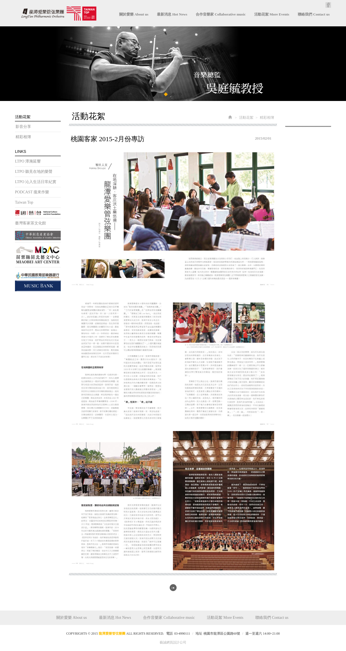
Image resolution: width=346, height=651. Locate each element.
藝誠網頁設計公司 (173, 642)
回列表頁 (173, 587)
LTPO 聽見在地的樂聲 (33, 171)
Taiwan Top (24, 202)
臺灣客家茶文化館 (30, 223)
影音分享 (23, 127)
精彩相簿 (23, 137)
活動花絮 (246, 117)
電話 (169, 633)
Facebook (328, 5)
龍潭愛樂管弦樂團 (59, 13)
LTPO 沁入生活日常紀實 (35, 182)
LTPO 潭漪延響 (28, 161)
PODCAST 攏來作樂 (32, 192)
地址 (198, 633)
